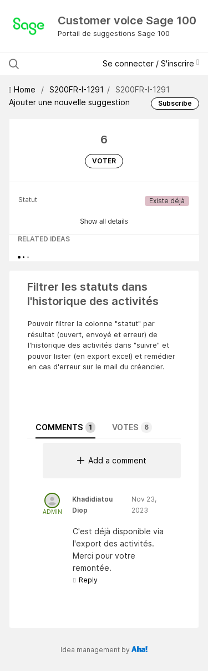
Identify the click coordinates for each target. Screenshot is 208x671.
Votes (132, 427)
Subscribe (175, 103)
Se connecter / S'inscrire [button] (151, 63)
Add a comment (111, 460)
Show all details (104, 221)
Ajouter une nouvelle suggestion (69, 102)
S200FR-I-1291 (76, 89)
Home (23, 89)
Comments (65, 427)
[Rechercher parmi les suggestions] (56, 63)
